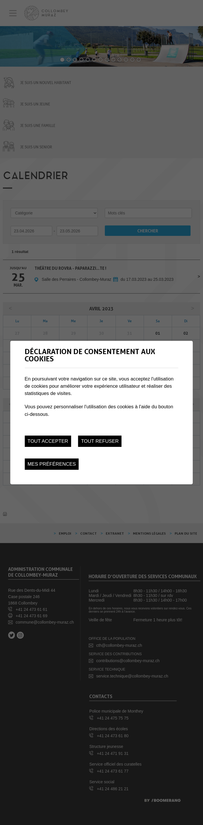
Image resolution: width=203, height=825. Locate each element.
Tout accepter (48, 441)
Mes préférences (52, 464)
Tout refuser (100, 441)
